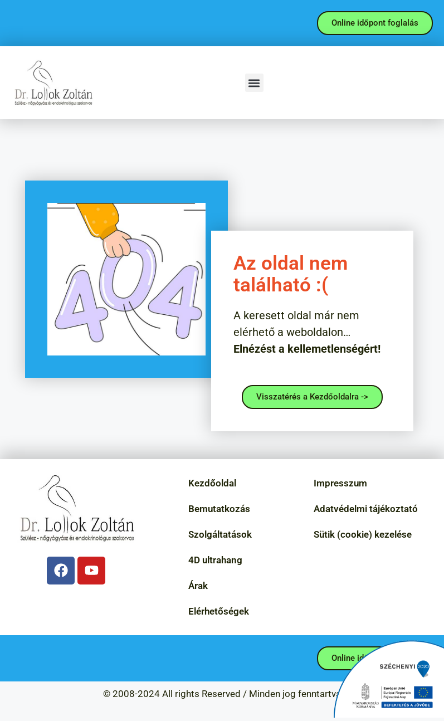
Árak (198, 585)
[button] (254, 83)
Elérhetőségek (218, 611)
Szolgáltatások (220, 534)
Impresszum (340, 483)
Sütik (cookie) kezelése (363, 534)
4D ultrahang (215, 560)
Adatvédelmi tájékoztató (366, 508)
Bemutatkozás (219, 508)
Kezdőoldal (212, 483)
